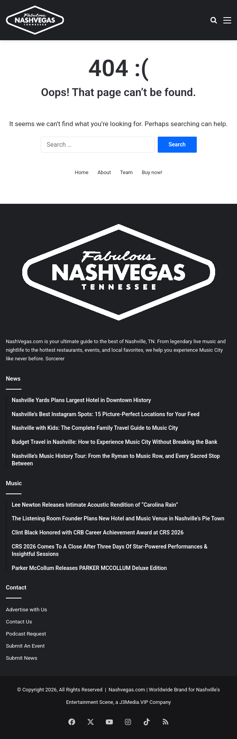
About (104, 172)
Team (126, 172)
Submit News (21, 658)
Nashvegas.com (127, 690)
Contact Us (19, 621)
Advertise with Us (26, 609)
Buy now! (152, 172)
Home (81, 172)
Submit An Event (25, 646)
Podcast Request (26, 633)
